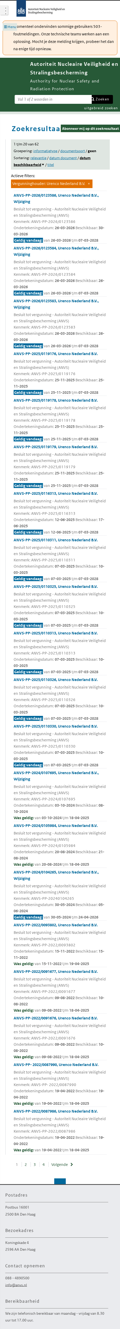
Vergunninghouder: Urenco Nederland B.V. (48, 183)
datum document (63, 158)
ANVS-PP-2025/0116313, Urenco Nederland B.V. (60, 513)
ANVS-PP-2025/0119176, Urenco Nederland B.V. (60, 373)
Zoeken (102, 99)
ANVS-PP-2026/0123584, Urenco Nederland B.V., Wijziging (60, 271)
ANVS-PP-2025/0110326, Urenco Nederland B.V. (60, 699)
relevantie (38, 158)
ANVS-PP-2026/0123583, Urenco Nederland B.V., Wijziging (60, 323)
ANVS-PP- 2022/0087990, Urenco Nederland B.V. (60, 1084)
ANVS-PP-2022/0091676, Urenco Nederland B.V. (60, 1038)
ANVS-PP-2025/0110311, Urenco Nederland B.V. (60, 559)
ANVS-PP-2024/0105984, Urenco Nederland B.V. (60, 845)
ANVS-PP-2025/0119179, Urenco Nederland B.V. (60, 466)
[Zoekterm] (53, 99)
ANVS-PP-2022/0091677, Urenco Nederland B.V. (60, 991)
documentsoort (72, 151)
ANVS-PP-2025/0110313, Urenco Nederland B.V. (60, 653)
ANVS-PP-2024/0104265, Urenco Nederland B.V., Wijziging (60, 895)
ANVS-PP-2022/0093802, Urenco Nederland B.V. (60, 944)
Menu (11, 27)
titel (50, 164)
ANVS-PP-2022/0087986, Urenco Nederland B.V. (60, 1131)
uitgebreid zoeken (101, 108)
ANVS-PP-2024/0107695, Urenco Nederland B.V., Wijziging (60, 795)
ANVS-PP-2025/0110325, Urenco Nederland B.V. (60, 606)
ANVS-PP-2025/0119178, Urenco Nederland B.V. (60, 420)
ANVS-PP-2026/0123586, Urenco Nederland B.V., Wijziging (60, 218)
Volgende (59, 1164)
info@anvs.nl (16, 1284)
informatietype (45, 151)
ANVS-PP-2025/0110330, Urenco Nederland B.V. (60, 746)
